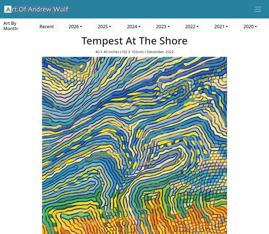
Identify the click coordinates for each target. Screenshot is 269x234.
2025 (103, 26)
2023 (161, 26)
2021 (219, 26)
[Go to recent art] (46, 26)
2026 (74, 26)
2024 (132, 26)
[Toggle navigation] (258, 9)
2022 (190, 26)
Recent (46, 26)
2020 (249, 26)
